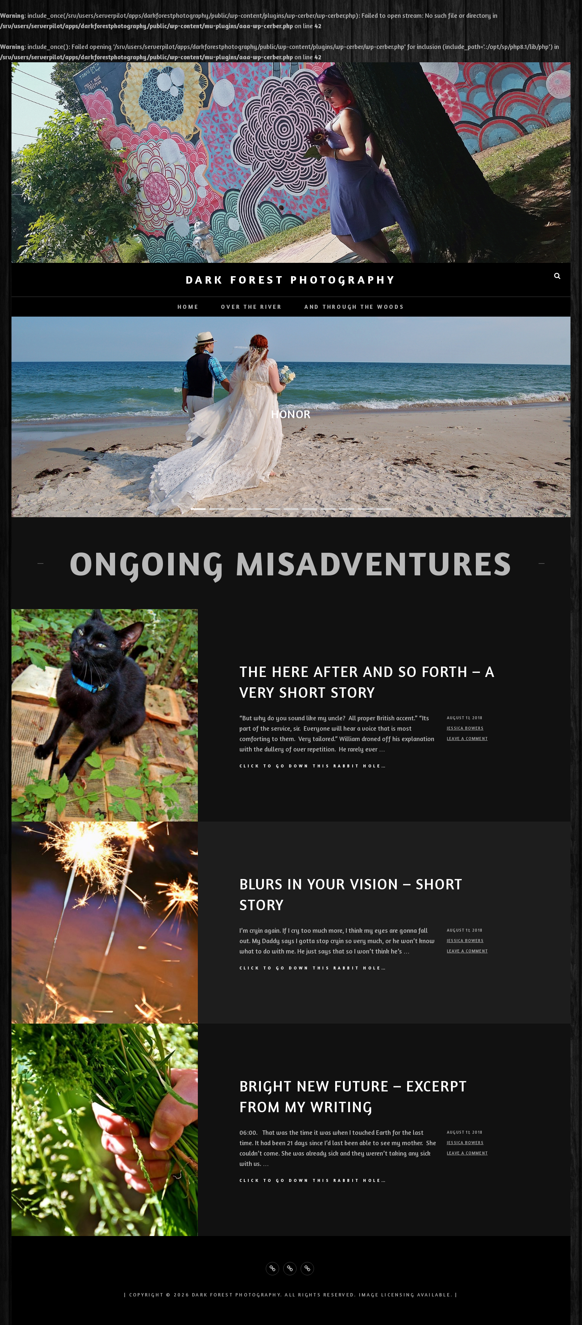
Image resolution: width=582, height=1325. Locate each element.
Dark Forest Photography (291, 279)
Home (188, 306)
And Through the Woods (354, 306)
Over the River (251, 306)
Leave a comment (467, 738)
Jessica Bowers (465, 728)
